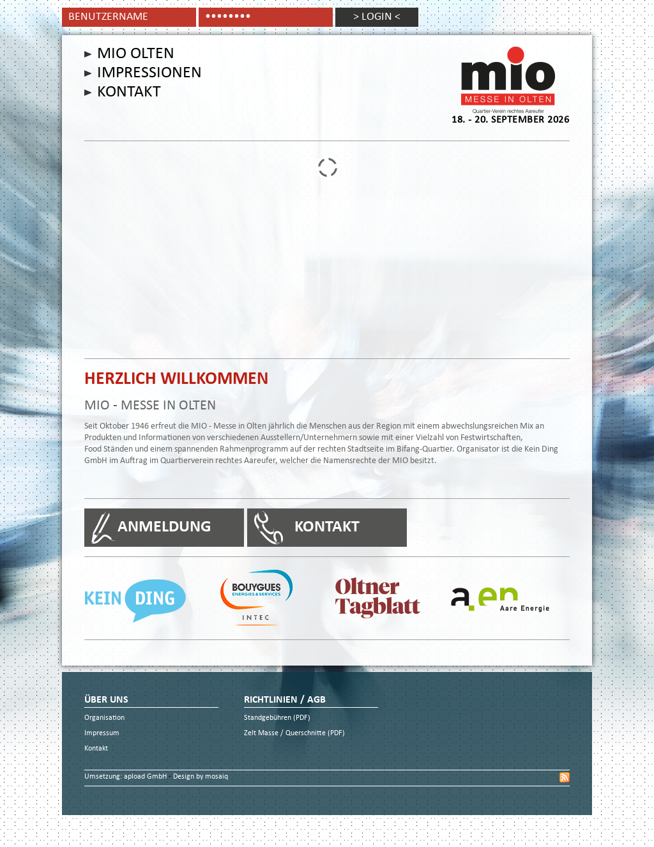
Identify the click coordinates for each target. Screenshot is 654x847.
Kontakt (129, 93)
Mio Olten (135, 54)
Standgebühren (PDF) (277, 718)
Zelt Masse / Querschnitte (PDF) (294, 733)
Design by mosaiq (200, 777)
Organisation (104, 718)
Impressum (101, 733)
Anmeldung (164, 527)
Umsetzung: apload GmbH (126, 777)
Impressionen (149, 73)
